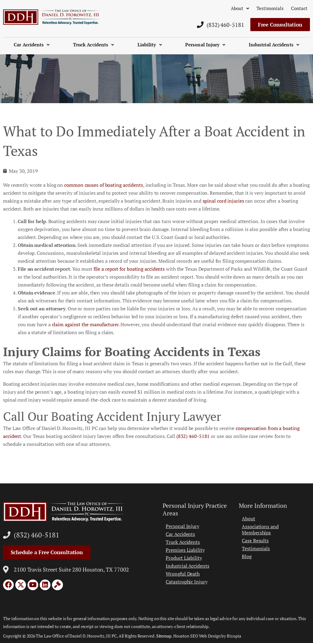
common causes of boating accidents (103, 185)
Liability (150, 45)
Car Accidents (32, 45)
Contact (299, 8)
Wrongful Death (183, 574)
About (240, 8)
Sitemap (163, 636)
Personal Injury (205, 45)
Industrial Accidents (274, 45)
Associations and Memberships (260, 529)
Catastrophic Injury (186, 582)
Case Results (255, 540)
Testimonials (270, 8)
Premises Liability (185, 550)
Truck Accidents (93, 45)
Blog (247, 556)
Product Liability (184, 558)
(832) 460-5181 (193, 436)
